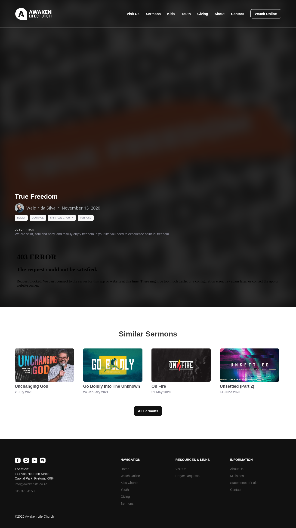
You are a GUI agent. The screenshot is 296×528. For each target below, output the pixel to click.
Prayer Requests (187, 476)
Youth (186, 14)
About (220, 14)
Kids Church (129, 483)
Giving (202, 14)
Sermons (153, 14)
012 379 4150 (25, 491)
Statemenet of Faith (244, 483)
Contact (237, 14)
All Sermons (148, 411)
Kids (171, 14)
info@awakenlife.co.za (31, 484)
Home (125, 469)
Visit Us (133, 14)
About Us (237, 469)
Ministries (237, 476)
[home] (33, 14)
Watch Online (266, 14)
